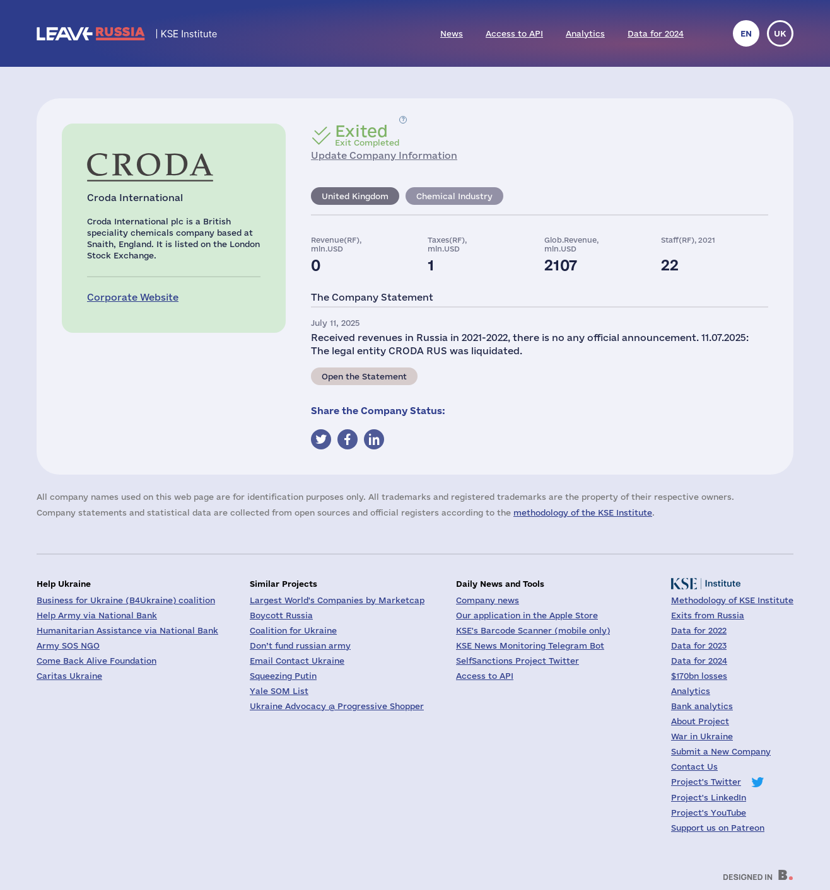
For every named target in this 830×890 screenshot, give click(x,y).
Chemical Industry (454, 196)
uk (780, 33)
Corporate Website (132, 297)
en (746, 33)
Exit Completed (367, 135)
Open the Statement (364, 376)
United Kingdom (355, 196)
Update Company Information (384, 155)
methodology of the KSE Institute (582, 512)
